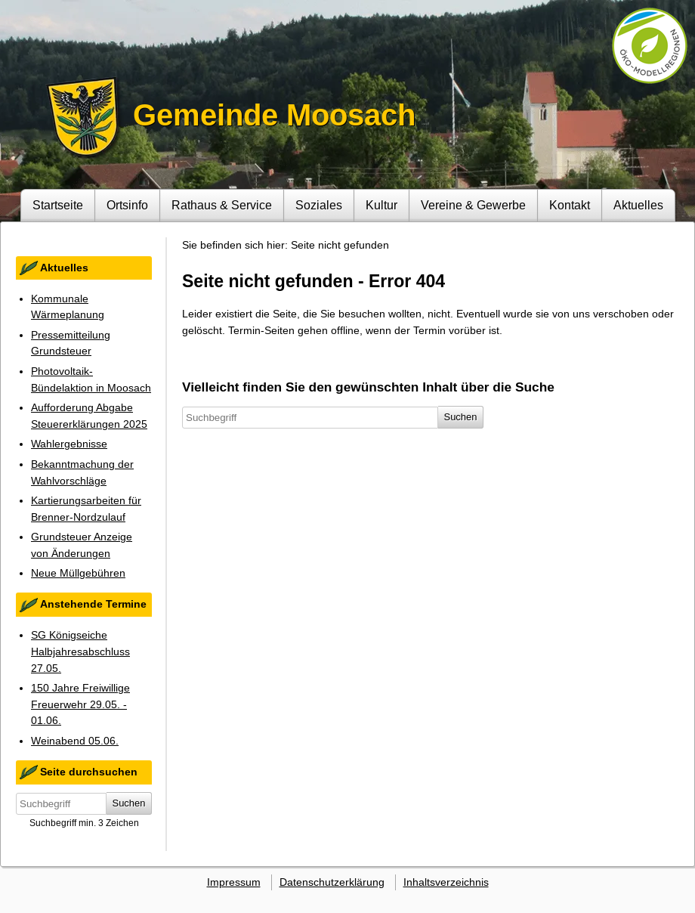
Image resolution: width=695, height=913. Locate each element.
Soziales (318, 205)
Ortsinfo (127, 205)
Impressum (234, 882)
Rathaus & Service (221, 205)
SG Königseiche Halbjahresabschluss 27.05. (80, 651)
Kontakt (569, 205)
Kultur (381, 205)
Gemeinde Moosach (274, 114)
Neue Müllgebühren (78, 573)
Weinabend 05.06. (75, 741)
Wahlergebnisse (69, 444)
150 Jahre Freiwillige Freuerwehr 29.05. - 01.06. (80, 704)
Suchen (129, 803)
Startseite (57, 205)
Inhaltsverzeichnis (446, 882)
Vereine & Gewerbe (473, 205)
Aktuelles (638, 205)
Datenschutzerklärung (332, 882)
